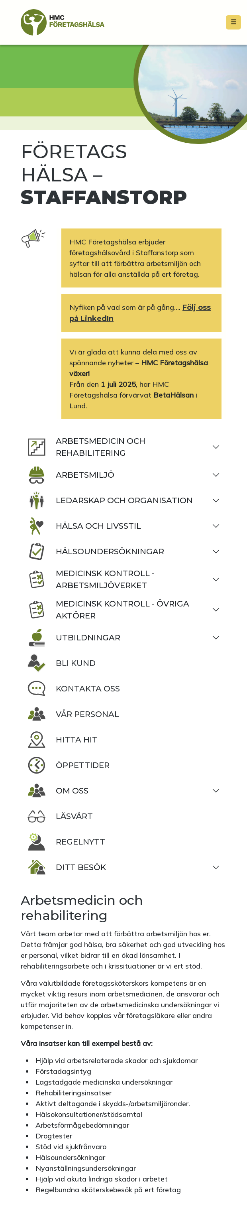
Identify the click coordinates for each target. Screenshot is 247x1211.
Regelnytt (66, 841)
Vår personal (73, 714)
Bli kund (61, 663)
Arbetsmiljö (70, 474)
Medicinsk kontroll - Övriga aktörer (108, 609)
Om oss (57, 790)
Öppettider (68, 765)
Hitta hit (62, 739)
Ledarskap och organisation (110, 500)
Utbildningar (73, 637)
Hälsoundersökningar (95, 551)
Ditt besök (66, 867)
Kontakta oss (73, 688)
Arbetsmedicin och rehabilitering (86, 447)
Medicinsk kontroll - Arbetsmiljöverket (91, 579)
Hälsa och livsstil (84, 526)
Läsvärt (60, 816)
